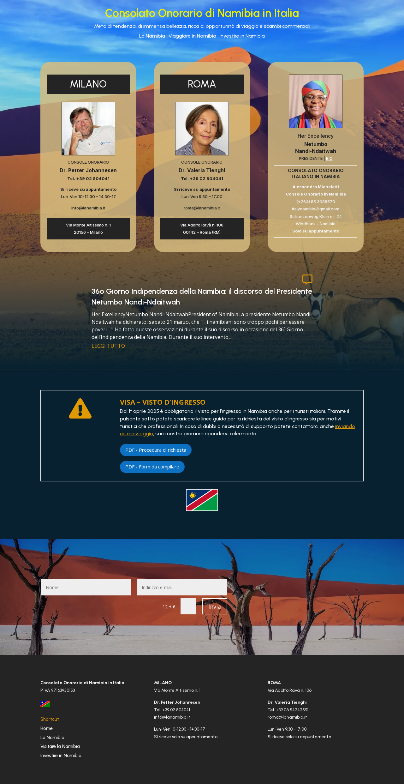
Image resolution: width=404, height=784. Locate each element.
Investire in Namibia (242, 36)
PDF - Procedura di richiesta (155, 450)
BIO (329, 158)
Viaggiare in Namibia (192, 36)
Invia (214, 606)
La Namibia (152, 36)
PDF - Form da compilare (152, 466)
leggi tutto (108, 345)
